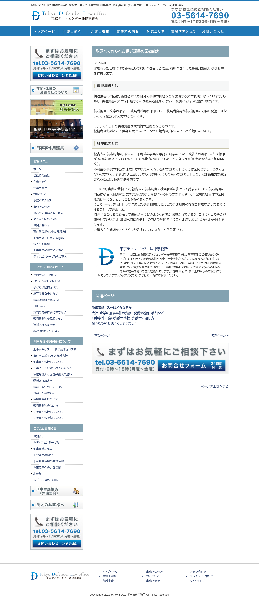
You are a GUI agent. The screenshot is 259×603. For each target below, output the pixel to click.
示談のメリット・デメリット (49, 386)
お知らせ (38, 436)
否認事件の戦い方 (44, 393)
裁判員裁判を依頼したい (48, 318)
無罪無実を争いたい (45, 293)
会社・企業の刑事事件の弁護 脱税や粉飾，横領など (128, 313)
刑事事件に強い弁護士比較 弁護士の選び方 (123, 318)
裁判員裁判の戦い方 (45, 405)
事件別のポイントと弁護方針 (50, 231)
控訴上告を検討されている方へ (52, 368)
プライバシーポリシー (203, 576)
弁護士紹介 (72, 31)
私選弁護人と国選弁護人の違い (52, 374)
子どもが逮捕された (45, 287)
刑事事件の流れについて (48, 361)
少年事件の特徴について (48, 417)
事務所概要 (183, 31)
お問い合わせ (41, 225)
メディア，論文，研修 (45, 480)
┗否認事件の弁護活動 (47, 467)
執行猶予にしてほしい (46, 281)
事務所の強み (128, 31)
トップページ (44, 31)
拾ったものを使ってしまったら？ (115, 323)
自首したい (40, 306)
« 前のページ (101, 335)
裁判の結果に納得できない (49, 312)
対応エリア (155, 31)
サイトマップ (197, 580)
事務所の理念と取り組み (48, 213)
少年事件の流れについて (48, 411)
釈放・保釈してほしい (46, 331)
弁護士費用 (100, 31)
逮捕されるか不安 (44, 324)
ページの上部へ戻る (215, 386)
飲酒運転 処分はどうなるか (112, 308)
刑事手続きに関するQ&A (48, 238)
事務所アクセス (42, 200)
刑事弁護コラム (42, 448)
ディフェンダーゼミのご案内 (50, 256)
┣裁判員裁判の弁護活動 (48, 461)
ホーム (37, 169)
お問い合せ (213, 31)
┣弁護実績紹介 (43, 455)
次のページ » (220, 335)
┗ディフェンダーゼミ (46, 442)
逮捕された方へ (43, 380)
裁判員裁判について (45, 399)
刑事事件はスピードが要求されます (54, 349)
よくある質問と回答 (45, 219)
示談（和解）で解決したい (48, 300)
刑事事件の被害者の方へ (48, 250)
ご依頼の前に (41, 175)
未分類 (37, 473)
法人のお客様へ (43, 244)
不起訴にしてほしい (45, 274)
